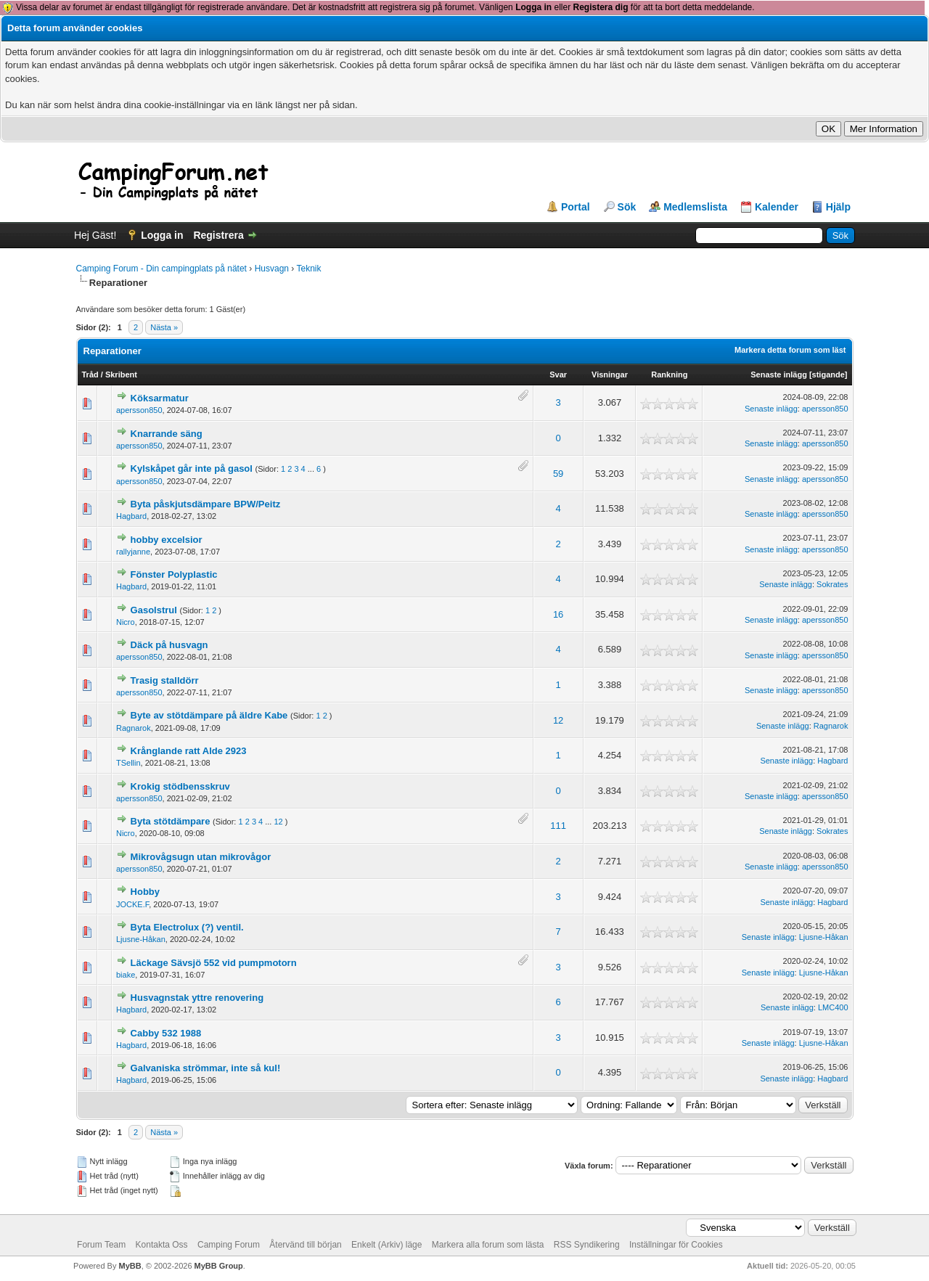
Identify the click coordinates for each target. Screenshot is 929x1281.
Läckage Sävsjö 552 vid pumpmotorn (214, 962)
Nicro (125, 622)
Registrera (218, 235)
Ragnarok (133, 728)
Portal (575, 207)
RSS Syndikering (587, 1245)
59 (558, 473)
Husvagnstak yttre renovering (197, 997)
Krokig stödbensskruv (180, 786)
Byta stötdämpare (170, 821)
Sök (627, 207)
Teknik (308, 268)
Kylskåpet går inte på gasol (192, 468)
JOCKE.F (132, 904)
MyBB (129, 1265)
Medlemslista (695, 207)
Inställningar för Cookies (676, 1245)
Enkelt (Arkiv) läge (386, 1245)
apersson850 (139, 410)
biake (125, 974)
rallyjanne (133, 551)
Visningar (610, 374)
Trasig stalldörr (165, 680)
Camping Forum (228, 1245)
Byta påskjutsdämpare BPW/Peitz (206, 504)
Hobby (145, 891)
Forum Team (101, 1245)
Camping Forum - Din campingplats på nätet (161, 268)
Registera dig (600, 7)
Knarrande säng (166, 433)
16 (558, 614)
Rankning (669, 374)
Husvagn (272, 268)
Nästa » (164, 327)
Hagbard (131, 516)
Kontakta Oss (162, 1245)
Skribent (121, 374)
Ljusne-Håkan (140, 939)
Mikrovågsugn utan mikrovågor (201, 856)
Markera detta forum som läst (790, 349)
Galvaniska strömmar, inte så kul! (206, 1068)
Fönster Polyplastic (174, 574)
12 (558, 720)
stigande (828, 374)
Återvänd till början (305, 1245)
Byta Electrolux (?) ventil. (187, 927)
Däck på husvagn (169, 644)
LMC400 (833, 1007)
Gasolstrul (154, 610)
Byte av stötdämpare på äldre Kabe (209, 715)
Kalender (776, 207)
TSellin (128, 762)
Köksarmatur (160, 398)
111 (558, 825)
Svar (558, 374)
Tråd (90, 374)
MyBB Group (219, 1265)
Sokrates (832, 584)
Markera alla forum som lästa (488, 1245)
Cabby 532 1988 (166, 1033)
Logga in (533, 7)
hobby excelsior (166, 539)
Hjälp (838, 207)
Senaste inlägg (778, 374)
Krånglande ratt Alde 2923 (189, 750)
